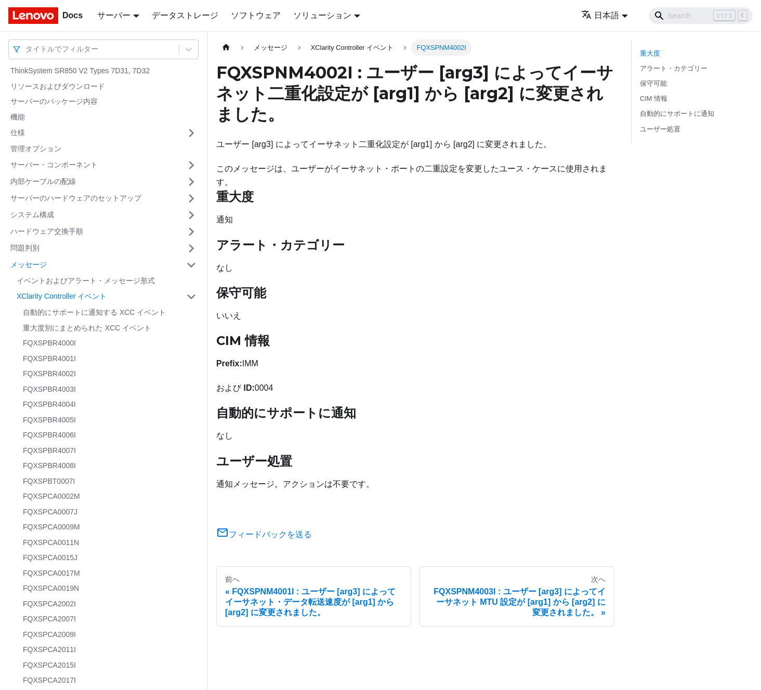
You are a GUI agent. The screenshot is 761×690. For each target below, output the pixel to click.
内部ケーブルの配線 (43, 181)
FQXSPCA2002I (49, 604)
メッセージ (28, 264)
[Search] (701, 15)
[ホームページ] (226, 47)
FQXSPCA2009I (49, 634)
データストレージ (185, 15)
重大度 (650, 53)
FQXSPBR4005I (49, 420)
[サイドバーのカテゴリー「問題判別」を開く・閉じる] (191, 248)
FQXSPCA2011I (49, 649)
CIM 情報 (653, 98)
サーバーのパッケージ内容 (54, 101)
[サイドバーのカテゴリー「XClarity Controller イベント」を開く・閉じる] (191, 296)
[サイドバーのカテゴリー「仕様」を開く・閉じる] (191, 133)
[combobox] (26, 49)
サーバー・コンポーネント (54, 165)
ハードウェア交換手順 (46, 231)
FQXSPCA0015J (50, 557)
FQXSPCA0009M (51, 527)
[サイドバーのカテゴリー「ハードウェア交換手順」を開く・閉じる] (191, 231)
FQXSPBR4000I (49, 343)
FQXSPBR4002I (49, 373)
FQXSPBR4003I (49, 389)
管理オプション (35, 148)
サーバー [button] (113, 15)
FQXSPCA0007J (50, 512)
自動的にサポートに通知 (677, 113)
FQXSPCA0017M (51, 573)
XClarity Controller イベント (62, 296)
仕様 (17, 132)
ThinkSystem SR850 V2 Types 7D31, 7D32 (80, 71)
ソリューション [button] (322, 15)
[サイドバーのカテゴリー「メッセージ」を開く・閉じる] (191, 265)
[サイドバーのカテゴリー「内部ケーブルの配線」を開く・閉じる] (191, 182)
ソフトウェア (256, 15)
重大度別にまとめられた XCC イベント (87, 328)
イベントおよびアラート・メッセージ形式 (86, 280)
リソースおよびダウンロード (57, 86)
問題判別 (25, 248)
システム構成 (32, 214)
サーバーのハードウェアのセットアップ (75, 198)
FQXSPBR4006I (49, 435)
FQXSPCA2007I (49, 619)
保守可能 (653, 83)
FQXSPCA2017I (49, 680)
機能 (17, 117)
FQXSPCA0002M (51, 496)
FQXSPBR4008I (49, 465)
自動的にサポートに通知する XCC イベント (94, 312)
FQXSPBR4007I (49, 450)
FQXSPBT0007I (49, 481)
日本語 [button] (600, 15)
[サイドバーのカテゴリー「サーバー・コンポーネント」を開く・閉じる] (191, 165)
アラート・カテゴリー (673, 68)
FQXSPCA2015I (49, 665)
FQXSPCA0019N (51, 588)
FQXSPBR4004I (49, 404)
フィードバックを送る (264, 534)
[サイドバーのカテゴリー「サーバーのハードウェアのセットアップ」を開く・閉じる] (191, 198)
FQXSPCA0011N (51, 542)
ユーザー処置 (660, 129)
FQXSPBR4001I (49, 358)
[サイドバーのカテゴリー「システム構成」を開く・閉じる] (191, 215)
